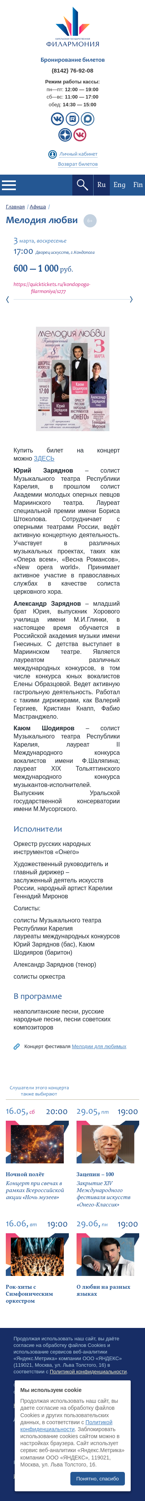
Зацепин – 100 (95, 1174)
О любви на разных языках (103, 1290)
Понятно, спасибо (97, 1479)
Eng (120, 184)
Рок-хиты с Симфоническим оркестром (29, 1294)
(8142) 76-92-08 (73, 70)
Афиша (38, 207)
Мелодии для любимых (99, 1046)
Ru (101, 184)
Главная (15, 207)
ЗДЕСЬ (44, 458)
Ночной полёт (25, 1174)
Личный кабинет (78, 154)
